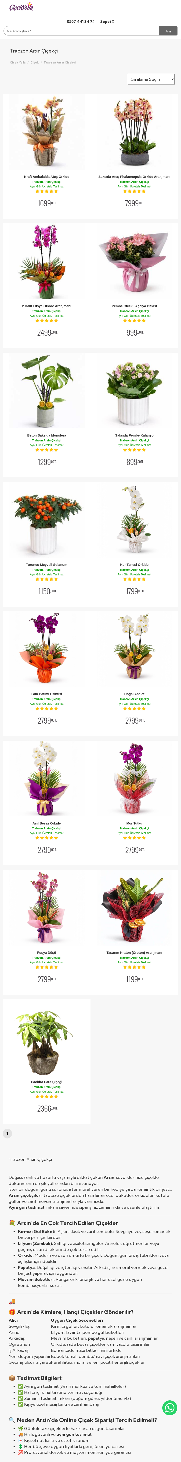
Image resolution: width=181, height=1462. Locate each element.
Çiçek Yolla (17, 62)
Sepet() (107, 21)
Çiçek (34, 62)
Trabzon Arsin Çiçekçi (60, 62)
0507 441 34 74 (81, 21)
